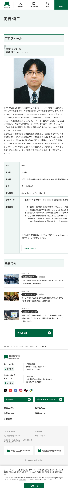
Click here (22, 480)
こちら (50, 472)
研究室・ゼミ (34, 347)
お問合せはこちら (33, 369)
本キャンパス (9, 364)
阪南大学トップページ (11, 347)
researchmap (30, 248)
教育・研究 (24, 347)
